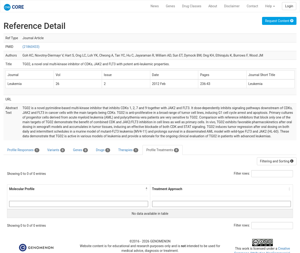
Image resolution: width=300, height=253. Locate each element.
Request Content (279, 21)
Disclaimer (232, 6)
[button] (146, 189)
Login (289, 6)
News (154, 6)
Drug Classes (191, 6)
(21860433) (31, 47)
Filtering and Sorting (276, 161)
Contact (252, 6)
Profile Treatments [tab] (162, 150)
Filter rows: (242, 173)
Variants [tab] (56, 150)
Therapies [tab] (128, 150)
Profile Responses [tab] (23, 150)
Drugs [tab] (103, 150)
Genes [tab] (80, 150)
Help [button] (270, 6)
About (212, 6)
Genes (170, 6)
